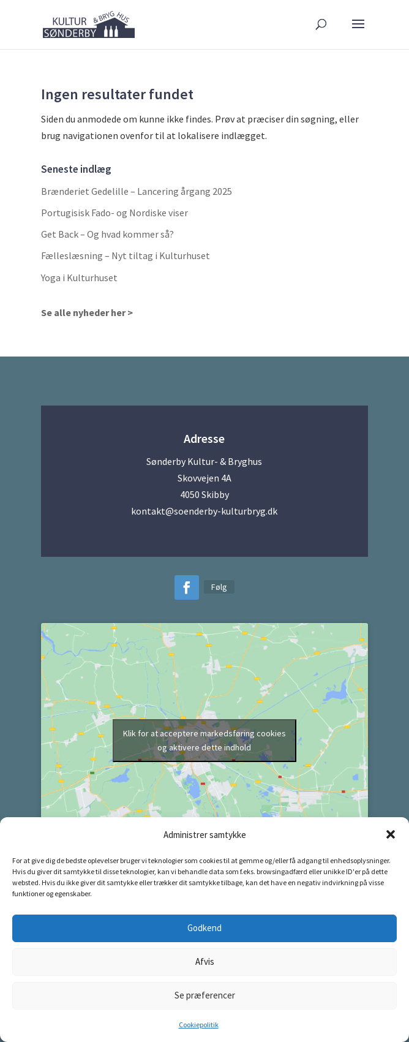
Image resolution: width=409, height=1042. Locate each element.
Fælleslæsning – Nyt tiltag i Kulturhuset (125, 255)
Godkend (204, 928)
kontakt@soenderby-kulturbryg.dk (204, 511)
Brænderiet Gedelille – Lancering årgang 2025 (136, 191)
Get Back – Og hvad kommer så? (107, 234)
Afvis (204, 961)
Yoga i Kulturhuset (79, 277)
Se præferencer (204, 995)
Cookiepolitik (199, 1024)
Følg (219, 586)
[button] (391, 834)
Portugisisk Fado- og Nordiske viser (114, 212)
